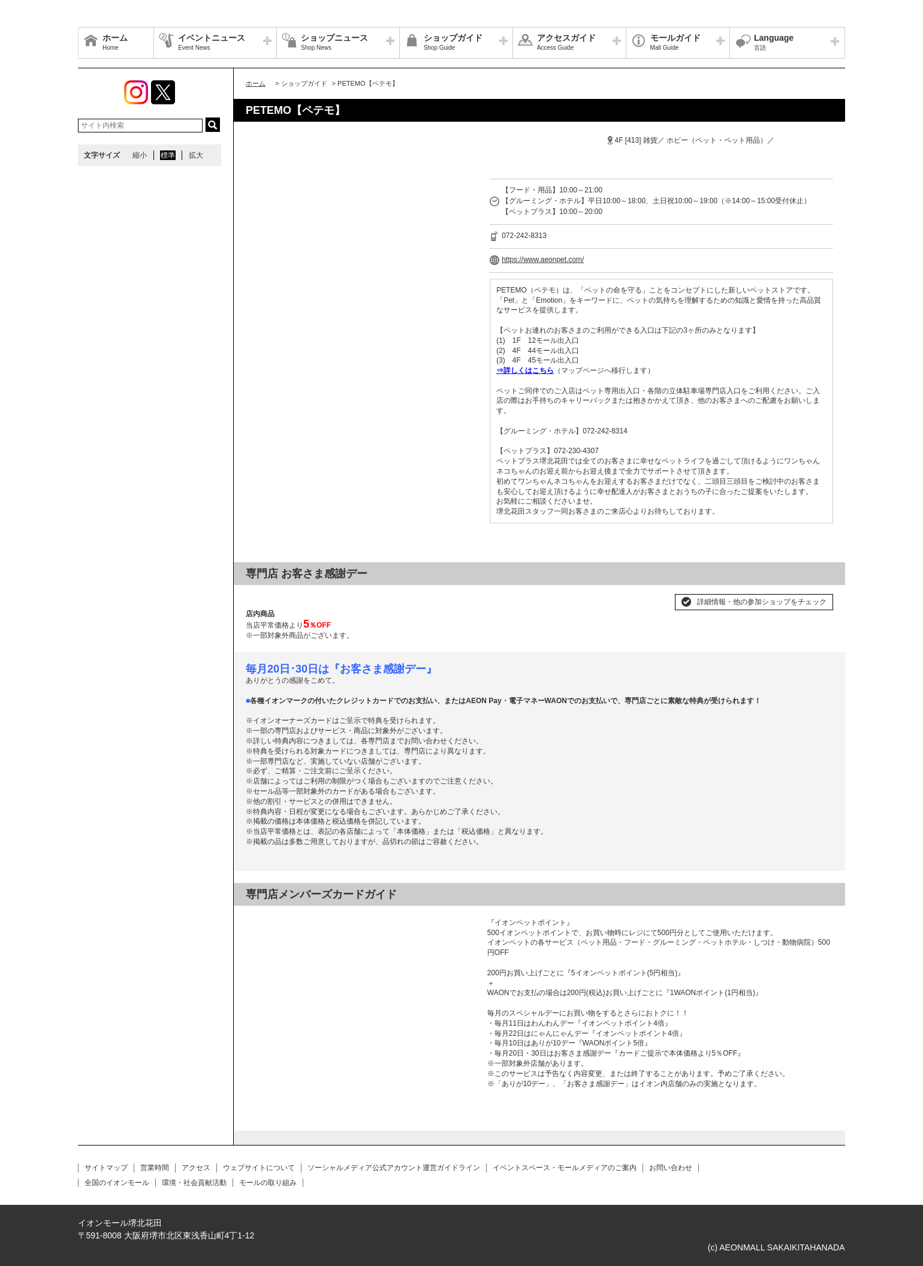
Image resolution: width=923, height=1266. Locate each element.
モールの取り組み (268, 1182)
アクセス (196, 1167)
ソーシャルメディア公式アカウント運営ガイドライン (393, 1167)
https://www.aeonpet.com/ (543, 259)
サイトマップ (106, 1167)
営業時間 (154, 1167)
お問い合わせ (670, 1167)
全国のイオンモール (117, 1182)
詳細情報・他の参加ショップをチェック (762, 602)
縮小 (139, 155)
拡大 (196, 155)
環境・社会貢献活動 (194, 1182)
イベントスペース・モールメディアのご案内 (565, 1167)
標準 (168, 155)
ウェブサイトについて (259, 1167)
